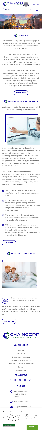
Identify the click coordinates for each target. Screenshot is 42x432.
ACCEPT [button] (32, 426)
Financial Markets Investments (21, 364)
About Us (21, 354)
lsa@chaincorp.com (22, 407)
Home (21, 350)
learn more (21, 93)
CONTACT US (9, 321)
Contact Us (21, 370)
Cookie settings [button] (9, 425)
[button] (17, 26)
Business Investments (21, 360)
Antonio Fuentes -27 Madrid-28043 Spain (23, 394)
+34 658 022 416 (21, 402)
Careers (21, 367)
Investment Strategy (21, 357)
